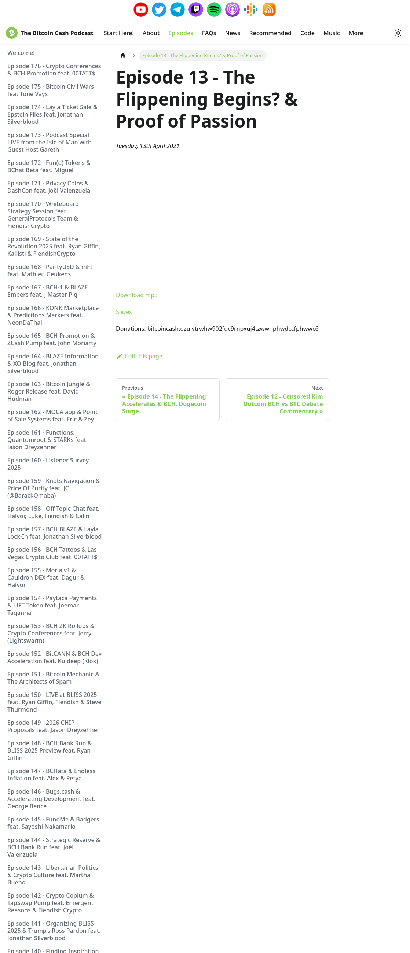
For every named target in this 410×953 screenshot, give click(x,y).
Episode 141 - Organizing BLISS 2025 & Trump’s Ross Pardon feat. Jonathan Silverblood (53, 930)
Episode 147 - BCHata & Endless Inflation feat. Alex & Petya (51, 774)
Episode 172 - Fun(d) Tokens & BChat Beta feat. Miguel (49, 166)
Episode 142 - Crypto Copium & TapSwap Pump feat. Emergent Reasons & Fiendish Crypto (50, 902)
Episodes (180, 33)
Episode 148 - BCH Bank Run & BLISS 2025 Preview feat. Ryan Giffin (49, 750)
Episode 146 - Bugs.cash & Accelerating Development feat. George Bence (51, 798)
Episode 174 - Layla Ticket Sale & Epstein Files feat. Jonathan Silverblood (52, 114)
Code (307, 33)
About (151, 33)
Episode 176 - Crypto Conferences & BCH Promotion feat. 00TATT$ (54, 69)
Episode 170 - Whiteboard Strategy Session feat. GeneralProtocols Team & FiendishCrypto (43, 215)
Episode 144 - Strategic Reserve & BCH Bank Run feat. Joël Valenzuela (53, 847)
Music (331, 33)
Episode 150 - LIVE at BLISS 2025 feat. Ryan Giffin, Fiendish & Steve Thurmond (54, 702)
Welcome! (21, 53)
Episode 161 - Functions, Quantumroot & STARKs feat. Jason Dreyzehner (47, 439)
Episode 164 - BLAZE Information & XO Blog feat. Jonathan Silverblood (53, 363)
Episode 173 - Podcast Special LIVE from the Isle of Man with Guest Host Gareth (49, 142)
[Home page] (123, 55)
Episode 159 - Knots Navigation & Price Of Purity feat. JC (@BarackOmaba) (53, 488)
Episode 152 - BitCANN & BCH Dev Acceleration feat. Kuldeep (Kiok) (54, 657)
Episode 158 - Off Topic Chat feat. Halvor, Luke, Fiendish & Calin (53, 512)
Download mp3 (137, 295)
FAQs (209, 33)
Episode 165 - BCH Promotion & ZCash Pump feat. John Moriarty (51, 339)
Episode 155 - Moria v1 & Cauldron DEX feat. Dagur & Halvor (46, 577)
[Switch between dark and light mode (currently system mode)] (398, 33)
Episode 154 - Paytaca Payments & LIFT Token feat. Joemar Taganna (52, 605)
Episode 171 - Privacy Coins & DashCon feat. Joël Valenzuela (48, 187)
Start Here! (119, 33)
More (356, 33)
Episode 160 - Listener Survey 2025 (48, 464)
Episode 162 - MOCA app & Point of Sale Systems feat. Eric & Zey (52, 415)
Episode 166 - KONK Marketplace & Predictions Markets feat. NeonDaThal (53, 315)
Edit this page (139, 356)
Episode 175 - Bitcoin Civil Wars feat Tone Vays (50, 90)
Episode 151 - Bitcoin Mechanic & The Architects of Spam (53, 678)
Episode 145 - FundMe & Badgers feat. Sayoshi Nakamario (53, 823)
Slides (124, 312)
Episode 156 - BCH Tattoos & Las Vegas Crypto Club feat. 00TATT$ (52, 553)
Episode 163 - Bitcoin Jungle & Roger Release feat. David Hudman (48, 391)
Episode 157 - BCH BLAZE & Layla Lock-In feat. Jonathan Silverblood (54, 532)
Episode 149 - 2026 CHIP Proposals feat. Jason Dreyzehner (53, 726)
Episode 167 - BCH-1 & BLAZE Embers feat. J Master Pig (47, 291)
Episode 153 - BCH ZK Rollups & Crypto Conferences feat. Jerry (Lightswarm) (50, 633)
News (232, 33)
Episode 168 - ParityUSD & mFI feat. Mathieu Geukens (49, 270)
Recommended (270, 33)
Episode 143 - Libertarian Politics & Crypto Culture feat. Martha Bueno (52, 875)
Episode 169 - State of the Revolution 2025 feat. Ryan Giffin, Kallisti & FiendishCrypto (53, 246)
